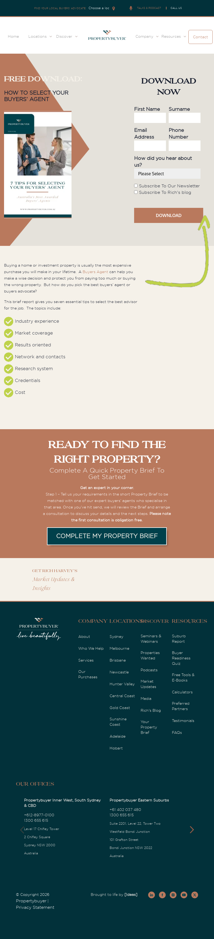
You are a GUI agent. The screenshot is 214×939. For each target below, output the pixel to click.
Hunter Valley (122, 684)
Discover (64, 36)
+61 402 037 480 (125, 809)
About (84, 636)
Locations (37, 36)
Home (13, 36)
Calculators (182, 692)
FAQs (177, 732)
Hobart (116, 748)
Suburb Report (179, 639)
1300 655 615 (36, 820)
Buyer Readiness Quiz (181, 658)
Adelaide (117, 736)
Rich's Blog (151, 710)
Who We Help (91, 648)
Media (146, 698)
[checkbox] (167, 189)
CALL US (176, 8)
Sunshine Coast (118, 722)
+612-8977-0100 (39, 815)
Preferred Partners (180, 706)
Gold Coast (120, 708)
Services (86, 660)
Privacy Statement (35, 907)
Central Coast (122, 696)
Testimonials (183, 720)
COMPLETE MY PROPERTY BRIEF (107, 536)
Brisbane (118, 660)
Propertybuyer (31, 901)
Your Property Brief (149, 727)
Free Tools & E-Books (183, 677)
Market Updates (148, 684)
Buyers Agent (95, 272)
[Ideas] (130, 894)
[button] (191, 830)
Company (144, 36)
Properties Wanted (150, 655)
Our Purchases (87, 674)
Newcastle (119, 672)
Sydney (116, 636)
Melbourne (119, 648)
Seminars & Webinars (151, 639)
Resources (171, 36)
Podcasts (149, 670)
